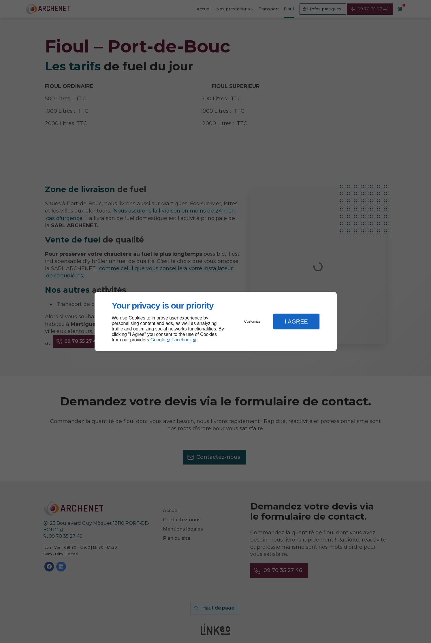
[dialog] (216, 321)
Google (157, 339)
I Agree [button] (296, 321)
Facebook (182, 339)
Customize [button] (252, 321)
